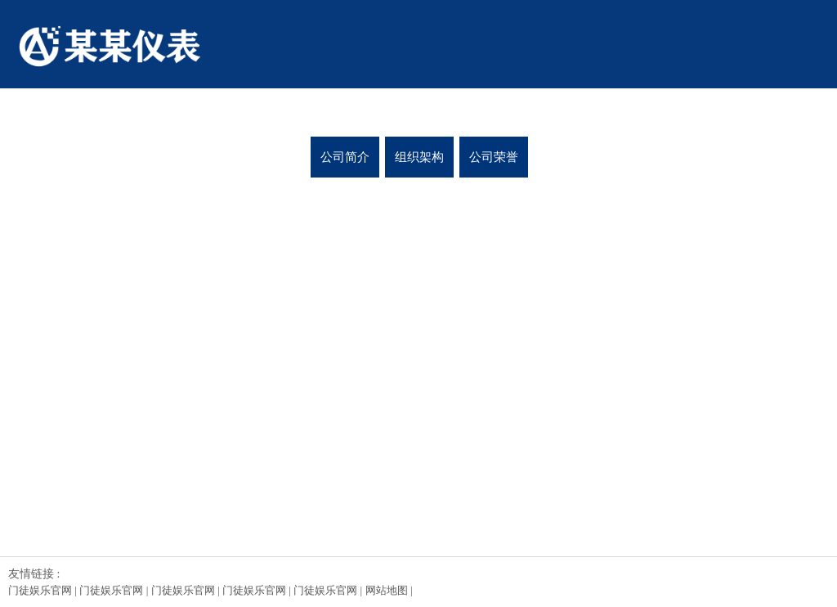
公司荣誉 (493, 157)
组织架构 (419, 157)
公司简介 (344, 157)
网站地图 (386, 590)
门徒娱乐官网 (40, 590)
